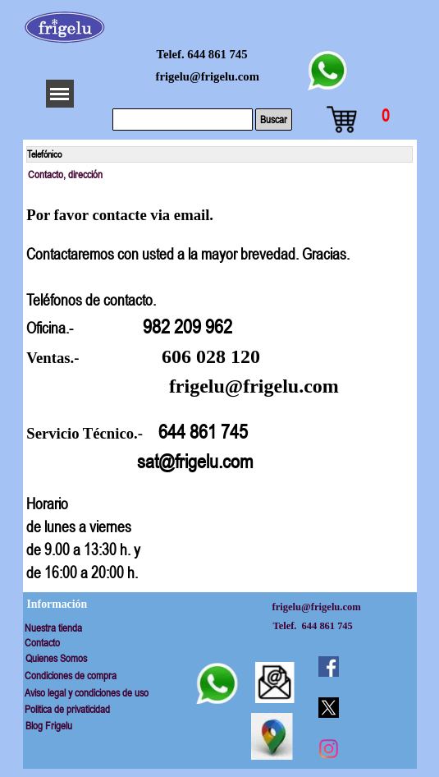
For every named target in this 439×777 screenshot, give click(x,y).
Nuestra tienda (53, 628)
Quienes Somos (56, 658)
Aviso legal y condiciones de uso (87, 693)
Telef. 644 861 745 (202, 54)
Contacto (42, 643)
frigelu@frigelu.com (207, 76)
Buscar (273, 119)
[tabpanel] (219, 386)
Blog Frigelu (48, 726)
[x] (328, 707)
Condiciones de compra (71, 675)
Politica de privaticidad (67, 709)
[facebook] (328, 666)
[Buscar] (182, 119)
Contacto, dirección (65, 174)
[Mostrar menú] (60, 94)
